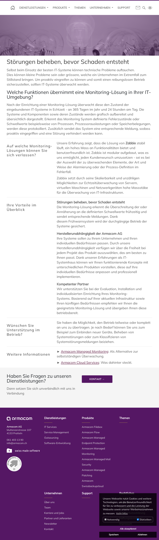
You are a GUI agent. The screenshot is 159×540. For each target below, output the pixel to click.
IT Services (50, 426)
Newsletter (50, 523)
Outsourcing (51, 437)
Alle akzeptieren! (128, 528)
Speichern (114, 534)
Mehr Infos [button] (122, 513)
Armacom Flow (91, 432)
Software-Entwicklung (57, 443)
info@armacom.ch (17, 443)
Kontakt (48, 529)
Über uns (49, 502)
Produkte (60, 7)
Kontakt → (97, 379)
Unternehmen (100, 7)
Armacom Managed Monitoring (84, 351)
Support (123, 7)
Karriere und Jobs (54, 512)
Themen (79, 7)
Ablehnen (142, 534)
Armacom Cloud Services (80, 362)
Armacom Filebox (92, 426)
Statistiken (144, 519)
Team (47, 507)
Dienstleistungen (32, 7)
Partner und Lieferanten (58, 518)
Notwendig (112, 519)
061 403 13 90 (15, 439)
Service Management (56, 432)
